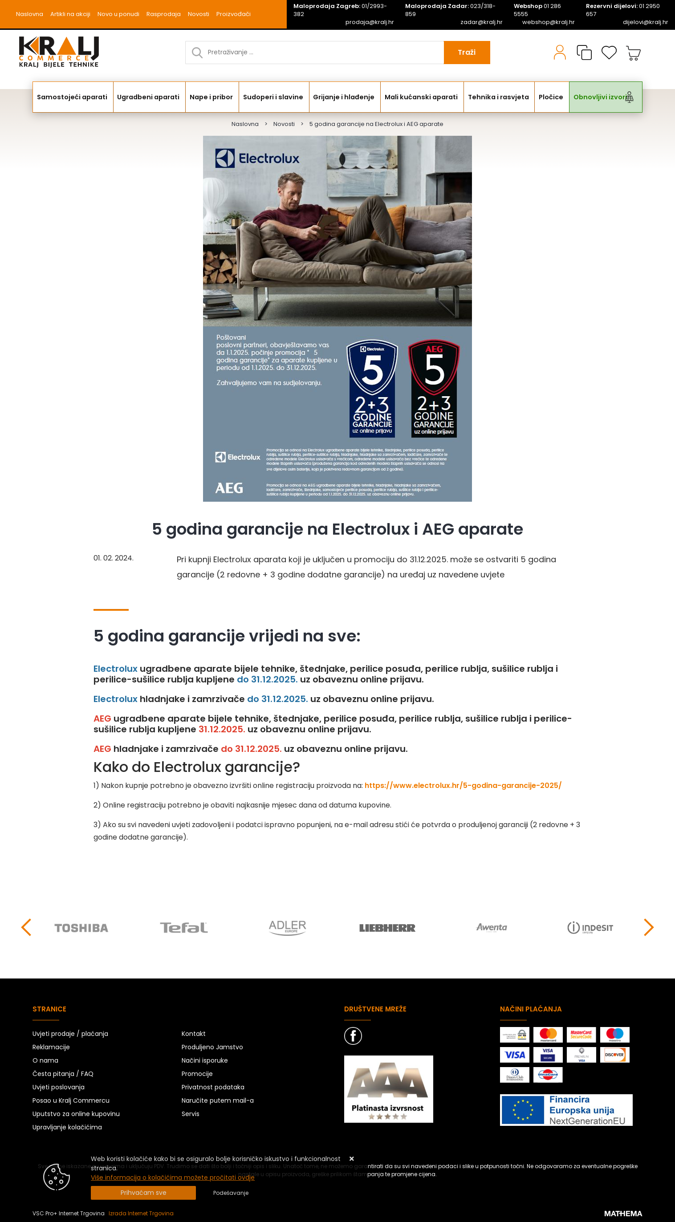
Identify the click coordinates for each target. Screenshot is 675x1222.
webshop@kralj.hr (548, 22)
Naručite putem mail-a (218, 1100)
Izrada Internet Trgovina (141, 1213)
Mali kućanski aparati (420, 97)
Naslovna (29, 14)
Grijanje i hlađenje (343, 97)
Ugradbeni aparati (149, 97)
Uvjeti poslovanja (59, 1087)
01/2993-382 (340, 10)
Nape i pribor (212, 97)
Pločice (548, 97)
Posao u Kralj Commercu (71, 1100)
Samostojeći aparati (73, 97)
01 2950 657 (623, 10)
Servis (190, 1113)
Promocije (197, 1073)
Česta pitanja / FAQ (63, 1073)
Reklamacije (51, 1047)
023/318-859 (450, 10)
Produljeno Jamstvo (212, 1047)
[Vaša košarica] (633, 52)
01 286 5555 (537, 10)
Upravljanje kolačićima (67, 1127)
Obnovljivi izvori (597, 97)
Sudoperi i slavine (274, 97)
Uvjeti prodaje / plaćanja (70, 1033)
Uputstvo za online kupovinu (76, 1113)
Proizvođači (233, 14)
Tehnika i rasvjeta (496, 97)
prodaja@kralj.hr (370, 22)
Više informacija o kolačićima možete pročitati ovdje (173, 1177)
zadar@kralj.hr (481, 22)
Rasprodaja (163, 14)
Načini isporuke (205, 1060)
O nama (45, 1060)
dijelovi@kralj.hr (645, 22)
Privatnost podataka (213, 1087)
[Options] (231, 1193)
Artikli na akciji (70, 14)
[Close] (143, 1193)
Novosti (198, 14)
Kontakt (194, 1033)
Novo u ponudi (118, 14)
